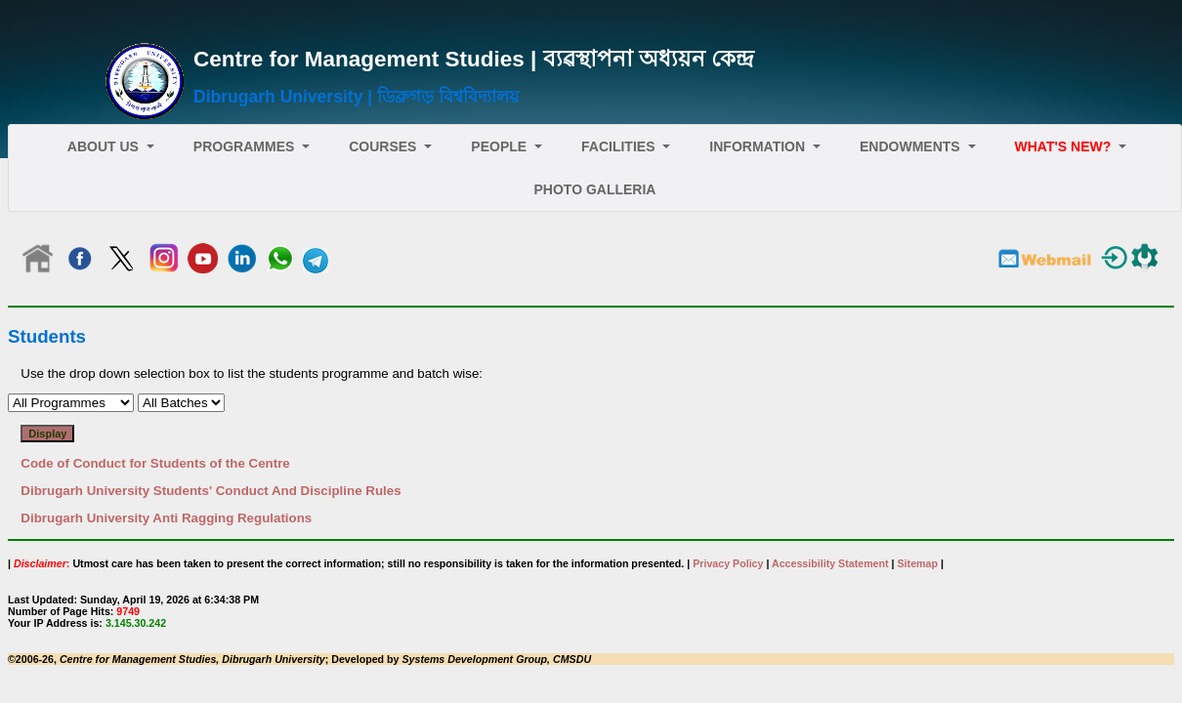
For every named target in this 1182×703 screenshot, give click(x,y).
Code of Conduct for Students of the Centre (155, 463)
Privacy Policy (728, 563)
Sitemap (918, 563)
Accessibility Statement (830, 563)
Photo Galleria (595, 189)
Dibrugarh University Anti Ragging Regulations (166, 518)
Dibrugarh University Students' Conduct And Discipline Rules (211, 490)
